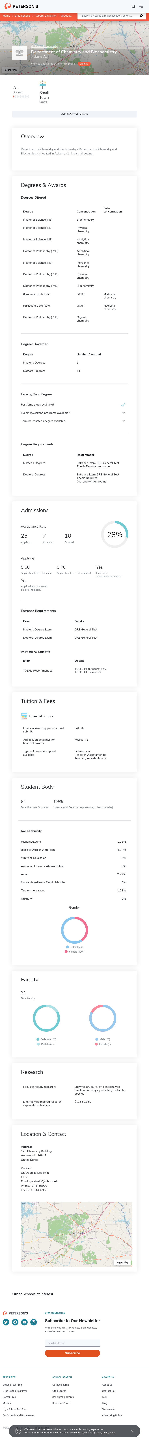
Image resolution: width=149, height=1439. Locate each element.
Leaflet (105, 22)
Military (7, 1403)
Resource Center (61, 1403)
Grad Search (59, 1390)
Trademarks (108, 1409)
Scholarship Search (63, 1397)
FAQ (104, 1397)
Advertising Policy (112, 1415)
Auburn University (46, 15)
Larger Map (10, 69)
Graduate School (71, 15)
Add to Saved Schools (74, 114)
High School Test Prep (15, 1409)
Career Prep (9, 1397)
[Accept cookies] (130, 1431)
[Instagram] (33, 1322)
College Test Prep (12, 1384)
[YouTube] (24, 1322)
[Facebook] (15, 1322)
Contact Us (108, 1390)
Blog (104, 1403)
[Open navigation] (140, 6)
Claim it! (83, 63)
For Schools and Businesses (18, 1415)
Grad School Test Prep (15, 1390)
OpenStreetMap (124, 22)
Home (6, 15)
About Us (107, 1384)
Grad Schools (22, 15)
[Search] (133, 6)
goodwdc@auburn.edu (44, 1181)
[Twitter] (6, 1322)
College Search (60, 1384)
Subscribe (72, 1353)
